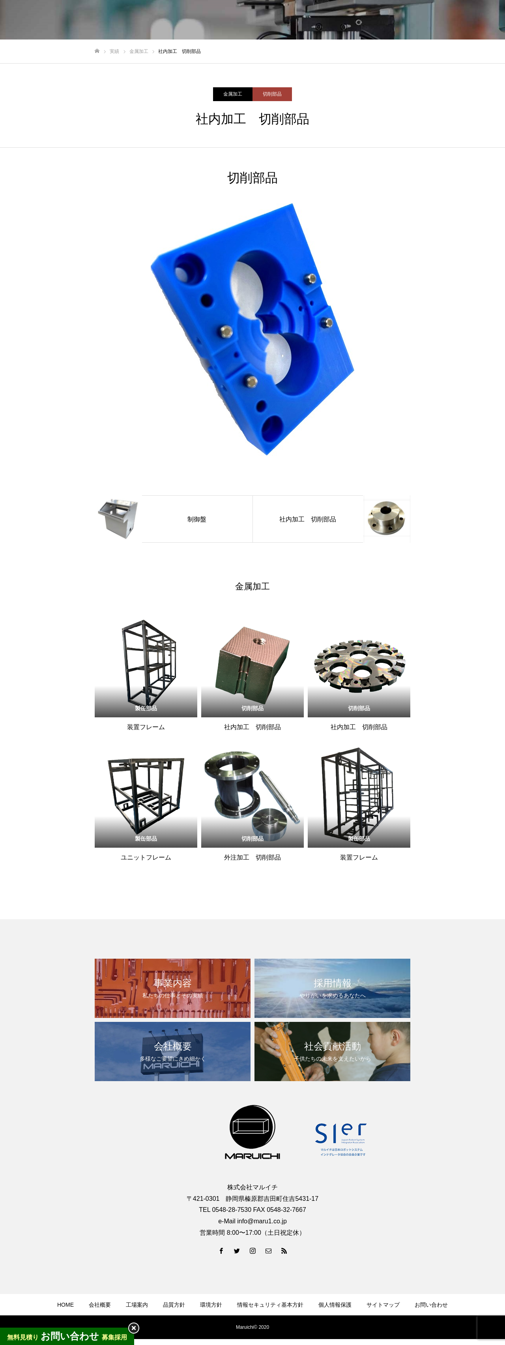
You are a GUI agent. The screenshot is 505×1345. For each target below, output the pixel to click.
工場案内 (137, 1305)
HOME (65, 1305)
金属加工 (232, 94)
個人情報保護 (335, 1305)
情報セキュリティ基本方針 (270, 1305)
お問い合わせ (431, 1305)
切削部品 (272, 94)
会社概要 (100, 1305)
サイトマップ (383, 1305)
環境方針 (211, 1305)
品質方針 (174, 1305)
